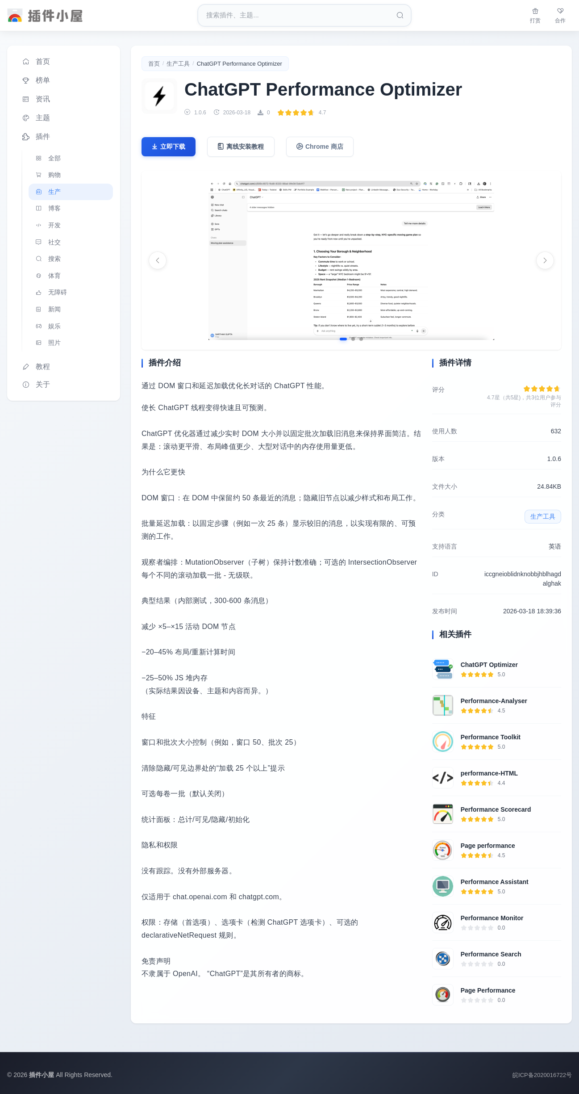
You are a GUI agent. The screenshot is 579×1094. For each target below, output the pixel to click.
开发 (47, 225)
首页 (35, 61)
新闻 (47, 309)
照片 (47, 343)
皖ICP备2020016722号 (542, 1075)
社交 (47, 242)
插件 (35, 136)
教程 (35, 366)
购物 (47, 175)
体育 (47, 276)
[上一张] (158, 260)
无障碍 (50, 292)
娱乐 (47, 326)
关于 (35, 384)
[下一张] (545, 260)
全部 (47, 158)
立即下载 (168, 146)
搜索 (47, 259)
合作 (560, 15)
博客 (47, 208)
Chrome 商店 (319, 146)
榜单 (35, 80)
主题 (35, 117)
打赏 (535, 15)
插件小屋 (41, 1074)
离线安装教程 (240, 146)
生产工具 (178, 63)
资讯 (35, 99)
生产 (47, 192)
